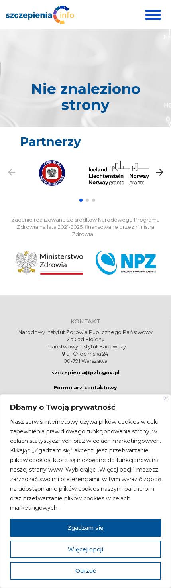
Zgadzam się (85, 527)
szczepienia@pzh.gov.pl (85, 373)
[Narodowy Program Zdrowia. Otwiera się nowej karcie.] (125, 263)
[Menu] (152, 15)
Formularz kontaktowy (85, 388)
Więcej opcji (85, 549)
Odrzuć (85, 570)
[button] (81, 200)
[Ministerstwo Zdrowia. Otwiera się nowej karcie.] (49, 263)
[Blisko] (165, 398)
